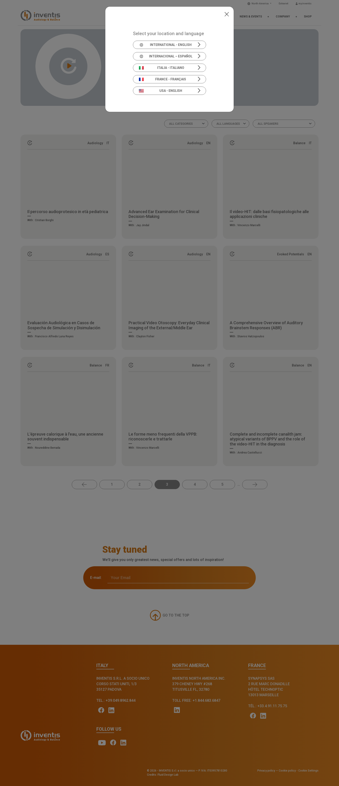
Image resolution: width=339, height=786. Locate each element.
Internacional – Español (165, 56)
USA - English (160, 91)
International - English (165, 45)
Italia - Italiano (161, 68)
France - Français (162, 79)
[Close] (226, 13)
